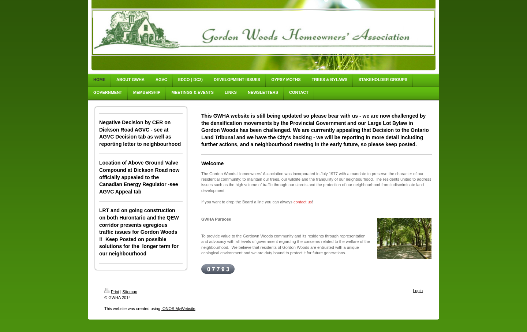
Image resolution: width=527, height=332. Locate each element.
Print (111, 291)
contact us (303, 202)
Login (418, 290)
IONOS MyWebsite (178, 308)
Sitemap (130, 291)
